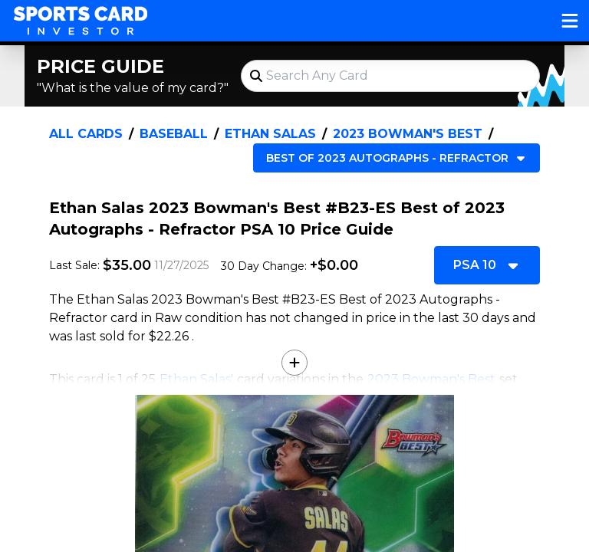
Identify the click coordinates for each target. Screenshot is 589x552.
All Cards (86, 134)
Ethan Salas (270, 134)
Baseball (174, 134)
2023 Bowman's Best (407, 134)
